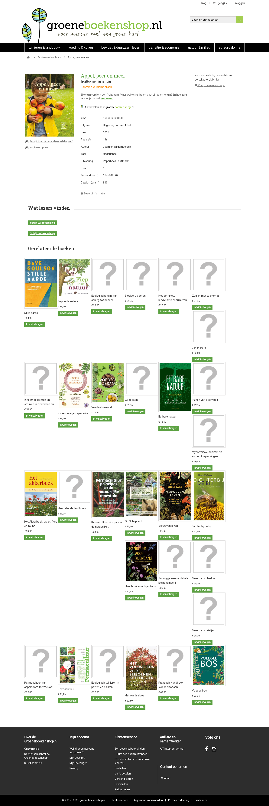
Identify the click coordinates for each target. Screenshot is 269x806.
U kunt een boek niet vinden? (132, 753)
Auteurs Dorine (229, 47)
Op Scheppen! (133, 521)
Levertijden (121, 784)
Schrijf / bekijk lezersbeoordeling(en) (51, 141)
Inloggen (240, 3)
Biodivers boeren (135, 295)
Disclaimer (201, 800)
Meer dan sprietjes (203, 630)
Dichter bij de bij (201, 526)
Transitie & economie (164, 47)
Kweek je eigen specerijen (73, 413)
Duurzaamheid (33, 763)
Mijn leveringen (78, 763)
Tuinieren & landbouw (44, 47)
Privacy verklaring (178, 800)
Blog (203, 3)
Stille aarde (31, 313)
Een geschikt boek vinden (130, 748)
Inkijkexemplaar (39, 147)
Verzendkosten (124, 778)
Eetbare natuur (167, 416)
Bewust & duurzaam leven (120, 47)
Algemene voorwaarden (148, 800)
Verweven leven (168, 525)
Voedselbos (199, 690)
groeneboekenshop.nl (93, 800)
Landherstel (199, 347)
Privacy (74, 768)
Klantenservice (119, 800)
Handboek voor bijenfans (140, 586)
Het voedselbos (134, 695)
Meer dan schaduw (203, 578)
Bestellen (120, 768)
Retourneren (122, 789)
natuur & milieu (199, 47)
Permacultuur (66, 689)
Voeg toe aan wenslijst (210, 85)
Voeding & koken (80, 47)
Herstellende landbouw (72, 508)
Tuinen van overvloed (205, 399)
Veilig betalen (123, 773)
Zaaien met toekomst (205, 295)
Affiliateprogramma (171, 748)
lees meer (107, 98)
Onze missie (31, 748)
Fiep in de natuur (68, 301)
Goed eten (131, 399)
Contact (165, 778)
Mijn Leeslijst (77, 757)
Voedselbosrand (101, 407)
